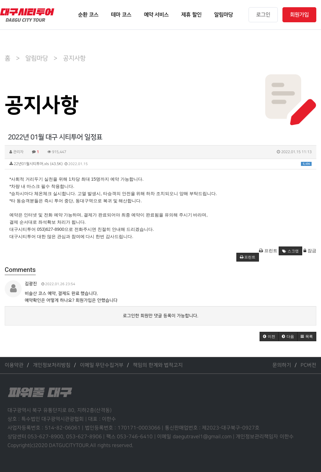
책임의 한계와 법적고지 (158, 365)
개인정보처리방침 (52, 365)
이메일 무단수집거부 (102, 365)
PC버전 (308, 365)
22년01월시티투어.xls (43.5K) (160, 164)
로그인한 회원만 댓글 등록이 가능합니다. (160, 315)
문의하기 (281, 365)
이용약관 (14, 365)
